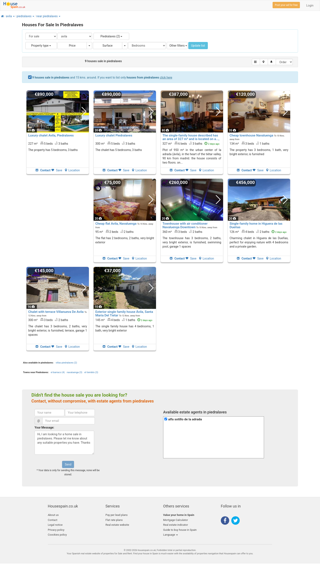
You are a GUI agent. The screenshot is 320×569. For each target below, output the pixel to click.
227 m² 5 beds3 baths (48, 143)
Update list (198, 45)
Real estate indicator (175, 524)
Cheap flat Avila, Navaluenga (116, 224)
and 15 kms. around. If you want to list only (102, 77)
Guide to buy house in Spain (180, 529)
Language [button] (170, 534)
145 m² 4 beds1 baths (123, 320)
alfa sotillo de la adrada (185, 419)
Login (309, 5)
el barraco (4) (58, 372)
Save (56, 170)
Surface (108, 45)
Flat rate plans (114, 520)
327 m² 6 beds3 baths (191, 143)
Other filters (178, 45)
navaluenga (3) (74, 372)
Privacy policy (56, 529)
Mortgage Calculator (175, 520)
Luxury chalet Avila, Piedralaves (51, 135)
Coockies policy (57, 534)
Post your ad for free (286, 5)
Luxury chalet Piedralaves (113, 135)
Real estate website (117, 524)
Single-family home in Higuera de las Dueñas (256, 225)
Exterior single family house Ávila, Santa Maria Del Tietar (124, 313)
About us (53, 515)
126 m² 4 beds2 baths (258, 231)
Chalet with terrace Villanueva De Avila (56, 312)
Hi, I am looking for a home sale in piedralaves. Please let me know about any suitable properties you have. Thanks (64, 443)
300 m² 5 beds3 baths (115, 143)
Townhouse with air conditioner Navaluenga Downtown (185, 225)
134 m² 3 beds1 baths (249, 143)
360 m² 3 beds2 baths (182, 231)
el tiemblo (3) (91, 372)
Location (72, 170)
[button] (14, 16)
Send (68, 464)
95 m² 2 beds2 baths (114, 231)
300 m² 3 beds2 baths (48, 320)
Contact (52, 520)
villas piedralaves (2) (66, 362)
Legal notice (55, 524)
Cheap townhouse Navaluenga (251, 135)
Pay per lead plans (116, 515)
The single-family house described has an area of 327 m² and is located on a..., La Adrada (191, 139)
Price (72, 45)
